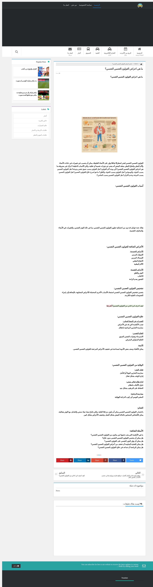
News (134, 64)
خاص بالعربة (40, 121)
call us (14, 566)
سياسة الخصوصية (83, 5)
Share (117, 460)
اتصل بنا (64, 5)
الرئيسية (95, 5)
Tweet (134, 460)
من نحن (72, 5)
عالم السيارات (40, 125)
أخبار (43, 116)
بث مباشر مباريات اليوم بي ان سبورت (24, 81)
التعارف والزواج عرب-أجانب (26, 69)
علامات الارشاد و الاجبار (37, 130)
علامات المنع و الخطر (38, 135)
